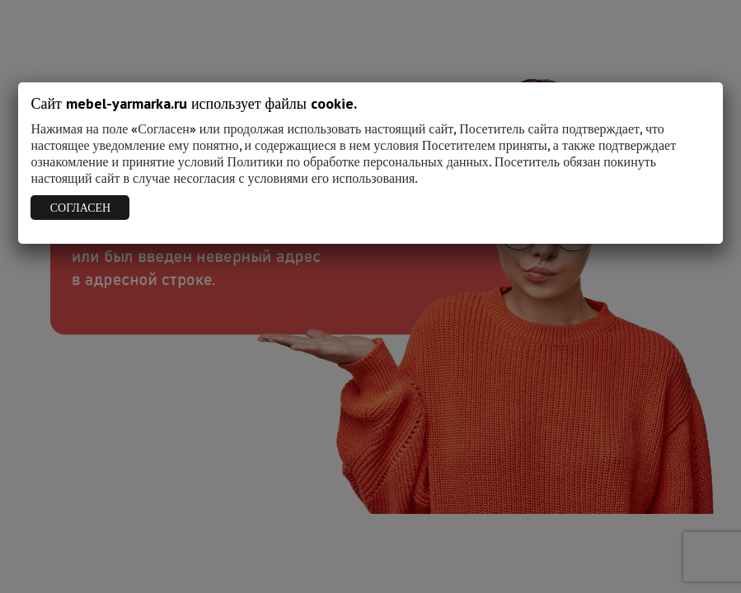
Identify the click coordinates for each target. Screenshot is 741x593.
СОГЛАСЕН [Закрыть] (80, 207)
